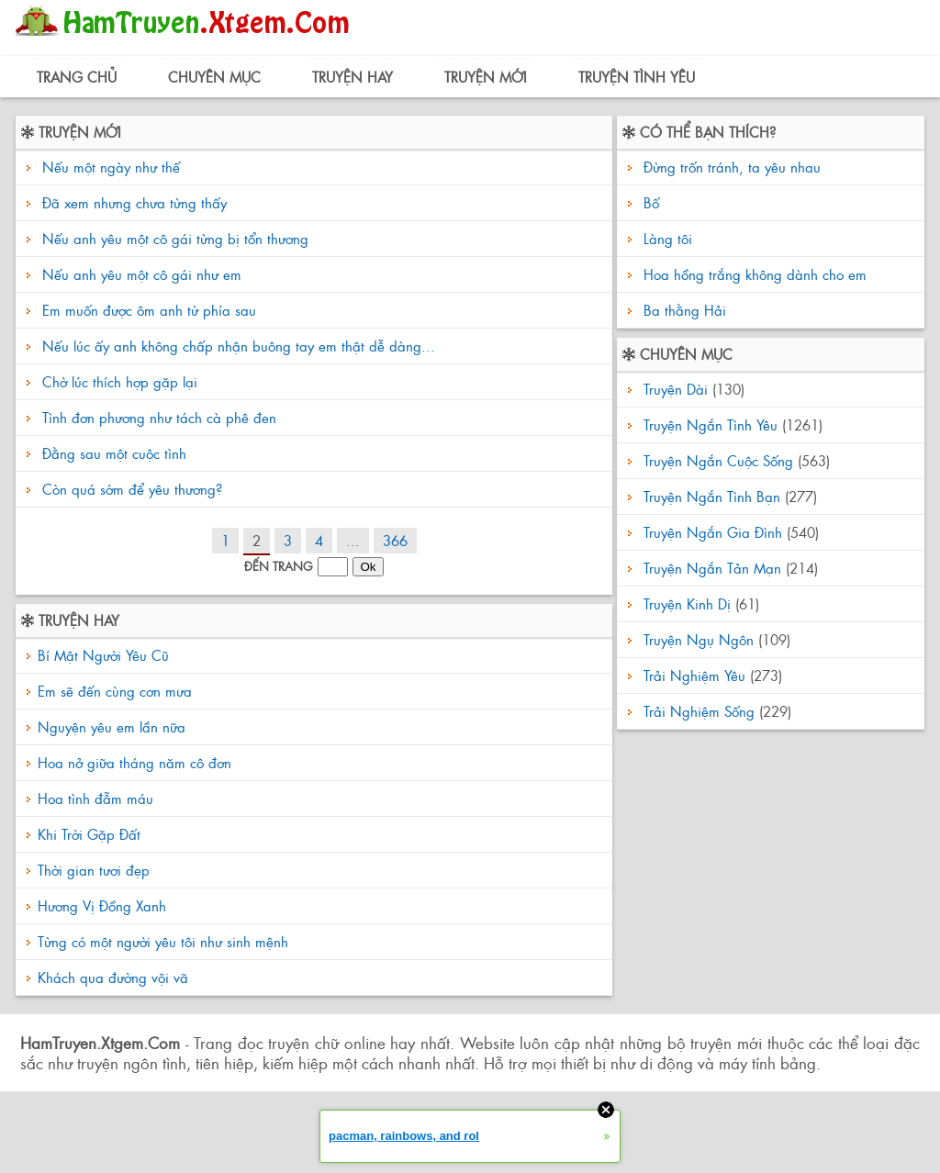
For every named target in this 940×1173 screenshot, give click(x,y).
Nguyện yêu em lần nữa (111, 726)
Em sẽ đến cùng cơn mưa (115, 690)
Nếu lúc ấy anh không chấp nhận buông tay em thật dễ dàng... (238, 345)
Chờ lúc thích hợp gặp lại (119, 381)
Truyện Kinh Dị (687, 603)
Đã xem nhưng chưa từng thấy (134, 202)
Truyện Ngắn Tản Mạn (712, 567)
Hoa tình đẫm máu (95, 798)
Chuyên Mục (214, 76)
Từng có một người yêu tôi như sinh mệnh (163, 941)
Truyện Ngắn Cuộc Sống (718, 460)
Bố (649, 202)
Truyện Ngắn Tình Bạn (711, 496)
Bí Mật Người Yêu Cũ (103, 654)
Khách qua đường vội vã (113, 977)
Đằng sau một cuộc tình (114, 453)
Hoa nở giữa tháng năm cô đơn (134, 762)
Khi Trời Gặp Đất (89, 833)
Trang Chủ (77, 76)
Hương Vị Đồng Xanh (102, 905)
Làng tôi (665, 238)
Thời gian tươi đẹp (94, 869)
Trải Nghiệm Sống (699, 710)
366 (395, 540)
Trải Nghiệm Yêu (694, 675)
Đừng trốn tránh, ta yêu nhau (730, 166)
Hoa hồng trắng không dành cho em (753, 274)
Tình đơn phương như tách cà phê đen (159, 417)
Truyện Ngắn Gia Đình (712, 531)
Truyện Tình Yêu (636, 76)
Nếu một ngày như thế (111, 166)
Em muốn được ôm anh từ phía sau (149, 309)
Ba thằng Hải (682, 309)
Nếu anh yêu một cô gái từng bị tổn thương (175, 238)
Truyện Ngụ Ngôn (698, 639)
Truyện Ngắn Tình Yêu (710, 424)
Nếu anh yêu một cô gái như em (141, 274)
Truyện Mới (485, 76)
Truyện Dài (675, 388)
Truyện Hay (352, 76)
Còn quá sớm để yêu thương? (132, 488)
